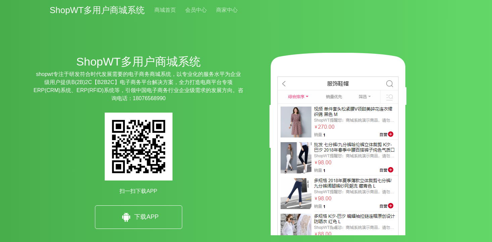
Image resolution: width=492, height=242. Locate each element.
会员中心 (196, 10)
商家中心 (227, 10)
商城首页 (165, 10)
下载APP (138, 217)
